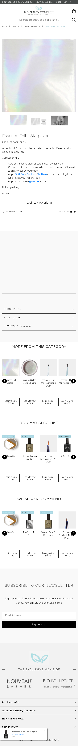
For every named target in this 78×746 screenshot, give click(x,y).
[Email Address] (39, 615)
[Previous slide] (4, 381)
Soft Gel (19, 174)
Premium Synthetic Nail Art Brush (48, 459)
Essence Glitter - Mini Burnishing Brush (48, 383)
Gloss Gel (10, 456)
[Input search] (39, 20)
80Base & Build (67, 456)
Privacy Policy (51, 740)
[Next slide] (73, 381)
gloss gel (34, 181)
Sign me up (39, 624)
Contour (31, 174)
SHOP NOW (63, 2)
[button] (18, 120)
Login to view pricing (39, 202)
